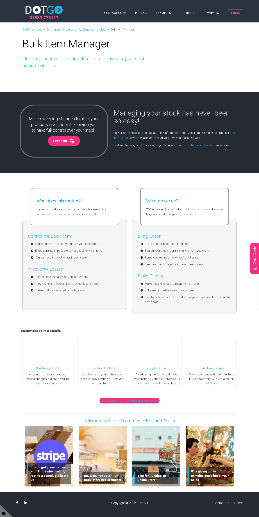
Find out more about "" (129, 400)
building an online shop (200, 144)
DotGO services (32, 29)
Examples (163, 12)
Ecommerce (189, 12)
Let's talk (60, 141)
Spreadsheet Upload (102, 368)
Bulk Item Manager (212, 368)
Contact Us (221, 503)
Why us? (213, 12)
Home (238, 503)
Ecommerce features (60, 29)
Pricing (141, 12)
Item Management (47, 368)
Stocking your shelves (92, 29)
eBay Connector (157, 368)
